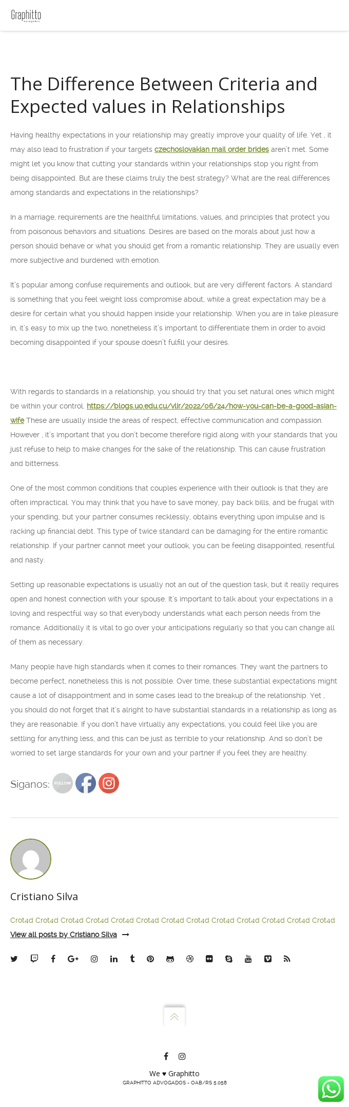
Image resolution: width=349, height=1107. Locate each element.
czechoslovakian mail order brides (211, 149)
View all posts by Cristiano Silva (69, 934)
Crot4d (21, 920)
